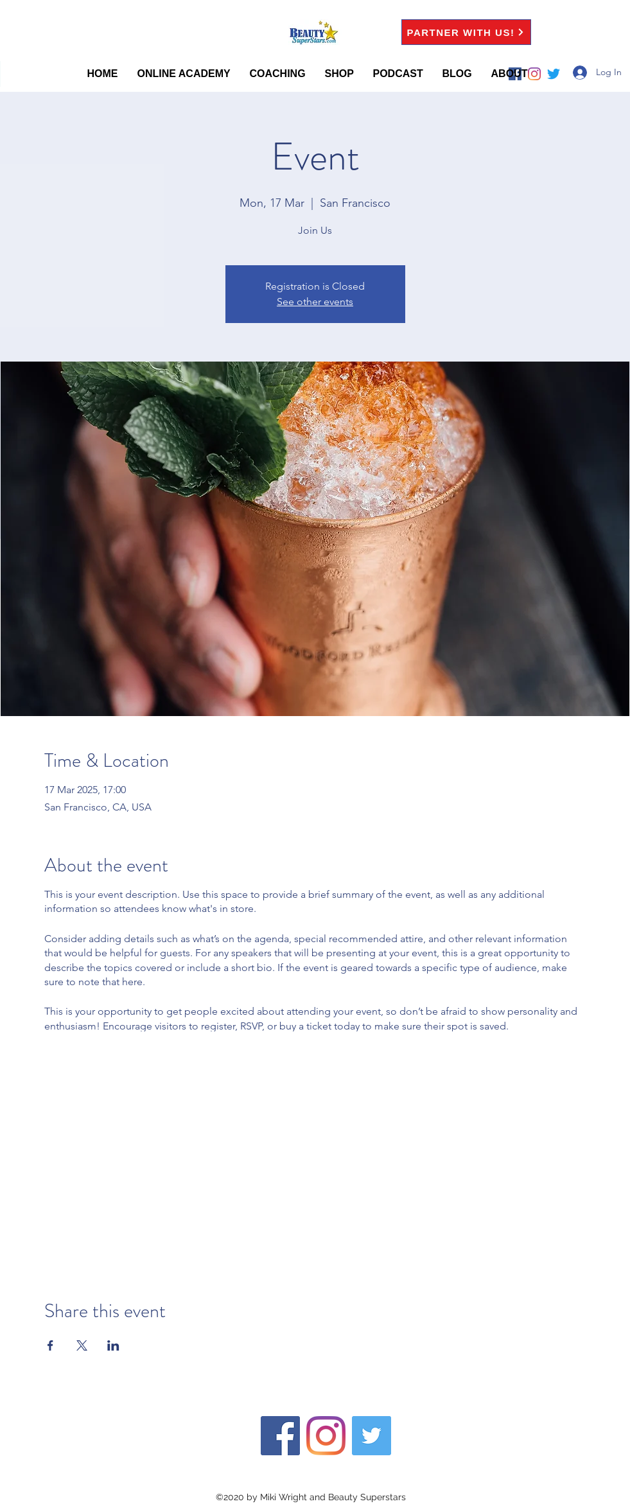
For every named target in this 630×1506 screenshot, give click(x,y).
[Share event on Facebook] (50, 1345)
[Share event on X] (82, 1345)
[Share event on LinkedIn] (113, 1345)
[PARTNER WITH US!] (466, 32)
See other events (315, 301)
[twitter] (371, 1435)
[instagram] (326, 1435)
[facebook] (280, 1435)
